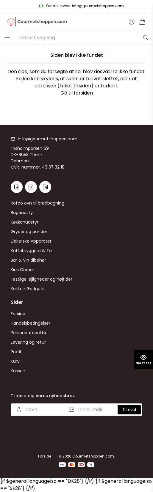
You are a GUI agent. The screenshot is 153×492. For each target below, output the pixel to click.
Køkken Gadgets (27, 289)
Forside (18, 314)
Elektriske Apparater (31, 241)
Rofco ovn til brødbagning (37, 203)
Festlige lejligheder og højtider (41, 279)
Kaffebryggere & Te (31, 251)
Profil (16, 352)
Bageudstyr (22, 213)
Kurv (15, 361)
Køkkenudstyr (24, 222)
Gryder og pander (29, 232)
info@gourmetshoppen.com (47, 139)
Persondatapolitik (28, 333)
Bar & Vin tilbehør (28, 260)
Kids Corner (22, 270)
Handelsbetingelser (30, 323)
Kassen (18, 371)
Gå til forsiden (76, 92)
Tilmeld (129, 409)
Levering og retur (28, 342)
